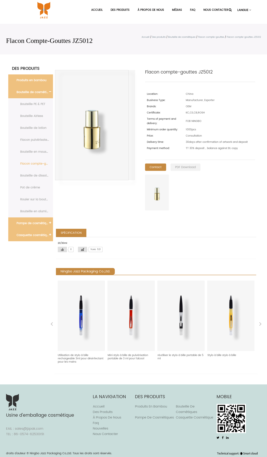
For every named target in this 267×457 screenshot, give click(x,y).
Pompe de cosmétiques (34, 223)
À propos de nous (151, 10)
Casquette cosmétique (33, 235)
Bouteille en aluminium (36, 211)
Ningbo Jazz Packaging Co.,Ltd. (51, 453)
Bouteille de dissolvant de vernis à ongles (36, 175)
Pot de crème (30, 187)
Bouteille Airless (31, 116)
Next (260, 325)
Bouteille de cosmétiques (181, 37)
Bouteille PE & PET (32, 104)
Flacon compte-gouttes (211, 37)
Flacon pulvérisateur (35, 139)
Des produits (120, 10)
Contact (156, 167)
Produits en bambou (31, 80)
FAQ (192, 10)
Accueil (97, 10)
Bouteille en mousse (35, 151)
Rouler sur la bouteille (36, 199)
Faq (96, 423)
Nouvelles (100, 428)
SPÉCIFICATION (71, 233)
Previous (51, 325)
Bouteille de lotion (33, 128)
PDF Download (185, 167)
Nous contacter (215, 10)
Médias (177, 10)
